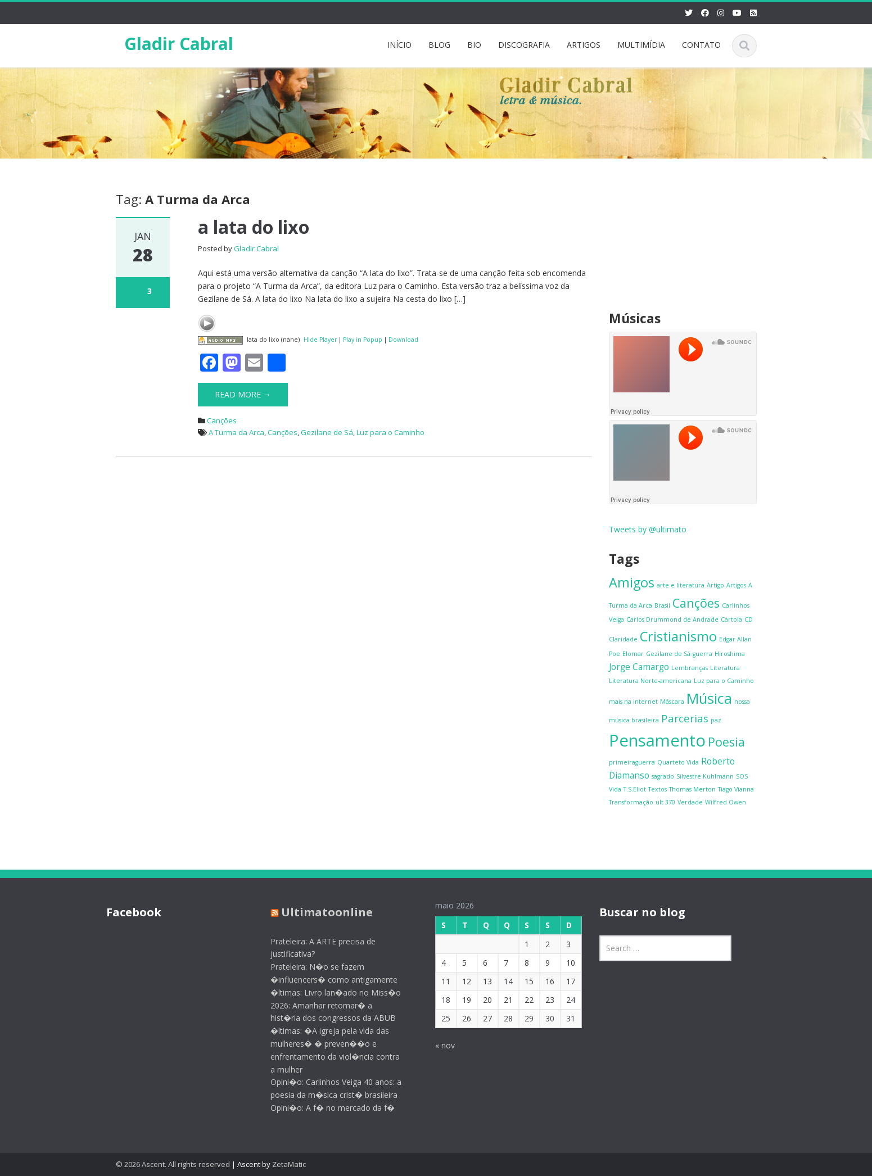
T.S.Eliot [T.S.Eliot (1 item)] (634, 789)
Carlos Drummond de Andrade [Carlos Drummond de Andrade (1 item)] (672, 619)
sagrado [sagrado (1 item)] (663, 776)
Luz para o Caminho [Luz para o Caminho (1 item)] (724, 681)
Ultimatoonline (317, 912)
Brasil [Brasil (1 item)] (662, 605)
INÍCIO (399, 44)
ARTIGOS (583, 44)
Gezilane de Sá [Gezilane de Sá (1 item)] (668, 654)
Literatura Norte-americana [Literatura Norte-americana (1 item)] (650, 681)
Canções (222, 420)
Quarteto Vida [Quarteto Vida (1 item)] (678, 762)
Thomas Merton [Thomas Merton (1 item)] (692, 789)
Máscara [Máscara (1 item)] (672, 701)
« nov (435, 1045)
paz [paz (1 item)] (716, 720)
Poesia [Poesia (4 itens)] (726, 742)
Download (403, 339)
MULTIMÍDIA (641, 44)
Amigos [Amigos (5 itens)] (631, 582)
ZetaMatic (289, 1164)
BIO (474, 44)
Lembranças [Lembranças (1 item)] (689, 668)
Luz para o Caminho (390, 432)
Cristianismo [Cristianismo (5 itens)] (678, 636)
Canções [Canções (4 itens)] (696, 603)
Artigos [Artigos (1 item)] (736, 585)
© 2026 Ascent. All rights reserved (173, 1164)
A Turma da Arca (236, 432)
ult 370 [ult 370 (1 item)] (665, 802)
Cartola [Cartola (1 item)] (731, 619)
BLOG (439, 44)
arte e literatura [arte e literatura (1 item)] (680, 585)
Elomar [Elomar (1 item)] (633, 654)
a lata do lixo (253, 227)
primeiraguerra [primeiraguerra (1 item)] (632, 762)
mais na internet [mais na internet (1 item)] (633, 701)
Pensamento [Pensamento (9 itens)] (657, 740)
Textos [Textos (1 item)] (657, 789)
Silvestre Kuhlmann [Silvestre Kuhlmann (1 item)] (705, 776)
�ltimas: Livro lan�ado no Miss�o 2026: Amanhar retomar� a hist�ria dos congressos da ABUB (326, 1005)
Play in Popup (362, 339)
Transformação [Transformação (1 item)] (631, 802)
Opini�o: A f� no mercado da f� (323, 1107)
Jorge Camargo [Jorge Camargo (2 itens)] (639, 667)
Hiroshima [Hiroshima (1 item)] (730, 654)
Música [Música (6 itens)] (709, 698)
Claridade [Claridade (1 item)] (623, 639)
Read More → (243, 394)
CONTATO (701, 44)
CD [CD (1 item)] (748, 619)
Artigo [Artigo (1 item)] (715, 585)
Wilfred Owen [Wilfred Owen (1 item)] (725, 802)
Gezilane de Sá (327, 432)
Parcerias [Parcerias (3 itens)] (684, 718)
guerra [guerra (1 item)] (702, 654)
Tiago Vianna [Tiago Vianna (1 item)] (736, 789)
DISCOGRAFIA (524, 44)
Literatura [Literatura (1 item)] (725, 668)
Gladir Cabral (178, 43)
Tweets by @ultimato (647, 529)
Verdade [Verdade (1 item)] (690, 802)
